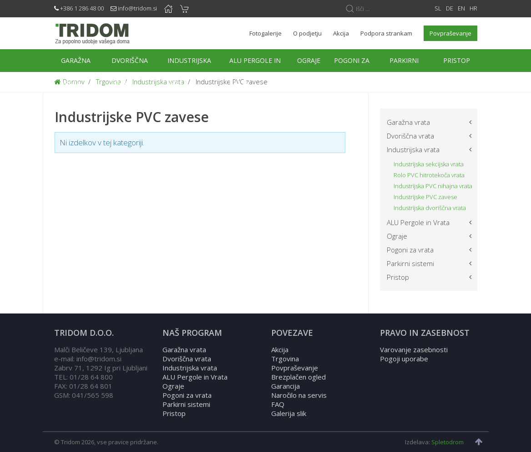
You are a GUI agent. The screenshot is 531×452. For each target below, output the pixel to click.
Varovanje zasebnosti (414, 349)
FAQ (277, 404)
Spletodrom (447, 442)
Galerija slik (288, 413)
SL (438, 8)
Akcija (279, 349)
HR (473, 8)
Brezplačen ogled (298, 376)
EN (461, 8)
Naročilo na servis (299, 395)
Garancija (285, 385)
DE (449, 8)
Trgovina (285, 358)
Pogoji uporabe (404, 358)
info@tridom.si (137, 8)
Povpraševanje (294, 367)
